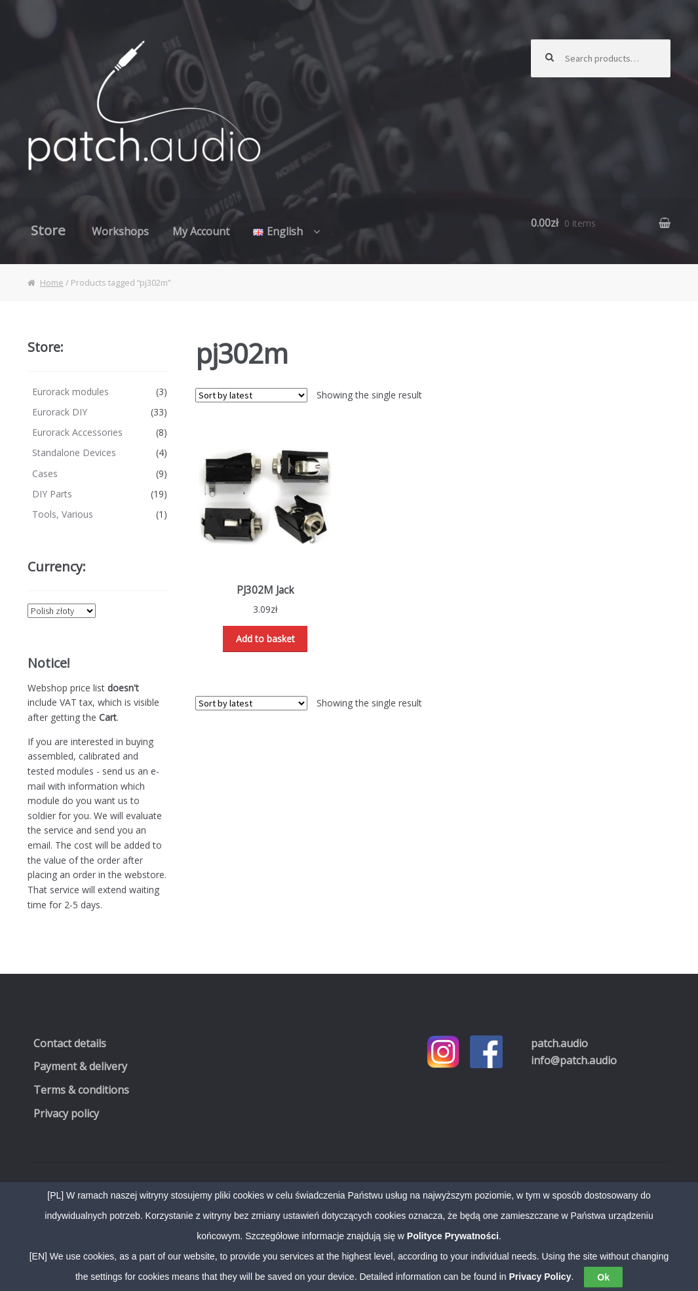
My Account (200, 231)
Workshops (120, 231)
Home (52, 282)
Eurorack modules (70, 391)
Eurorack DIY (59, 412)
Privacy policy (66, 1113)
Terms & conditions (81, 1090)
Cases (45, 473)
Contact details (69, 1043)
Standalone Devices (74, 452)
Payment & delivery (80, 1066)
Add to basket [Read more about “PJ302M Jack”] (265, 638)
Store (48, 230)
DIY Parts (52, 494)
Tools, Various (62, 514)
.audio (559, 1043)
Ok (603, 1277)
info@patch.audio (574, 1060)
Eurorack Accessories (77, 432)
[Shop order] (251, 395)
